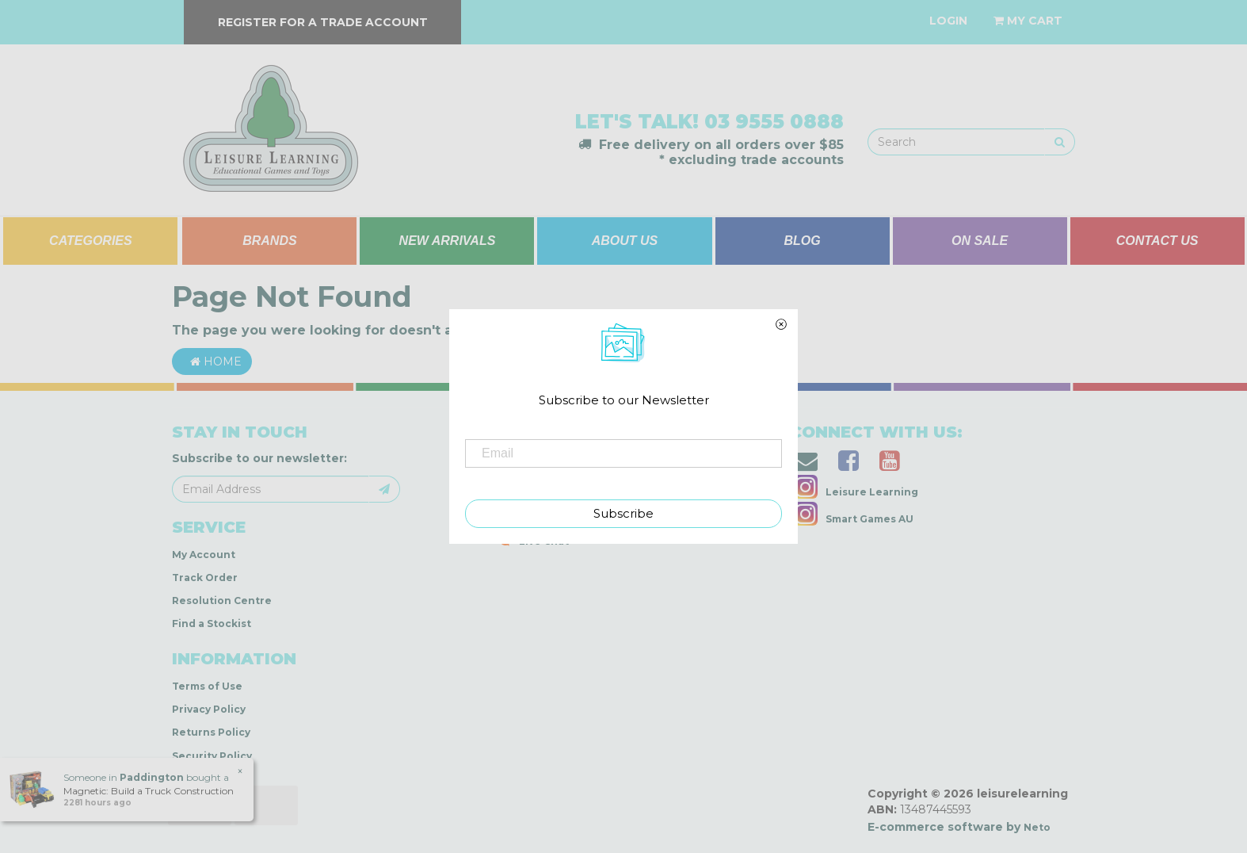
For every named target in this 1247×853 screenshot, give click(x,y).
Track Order (205, 577)
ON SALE (979, 240)
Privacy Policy (209, 709)
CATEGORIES (90, 240)
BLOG (802, 240)
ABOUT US (625, 240)
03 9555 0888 (774, 121)
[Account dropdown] (948, 20)
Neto (1037, 827)
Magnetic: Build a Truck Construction (148, 791)
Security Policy (212, 756)
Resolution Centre (222, 600)
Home (212, 361)
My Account (203, 554)
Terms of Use (207, 686)
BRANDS (269, 240)
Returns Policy (211, 732)
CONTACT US (1157, 240)
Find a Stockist (211, 623)
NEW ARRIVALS (447, 240)
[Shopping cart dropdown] (1028, 20)
